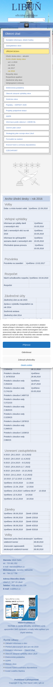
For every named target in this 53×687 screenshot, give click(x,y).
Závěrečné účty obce (14, 80)
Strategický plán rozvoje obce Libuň (20, 133)
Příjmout (26, 345)
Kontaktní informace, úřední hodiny (20, 40)
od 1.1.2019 (12, 62)
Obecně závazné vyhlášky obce (18, 93)
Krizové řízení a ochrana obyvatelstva (21, 145)
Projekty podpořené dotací (16, 111)
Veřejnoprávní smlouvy (15, 83)
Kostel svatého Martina (15, 671)
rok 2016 (11, 71)
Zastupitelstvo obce (13, 46)
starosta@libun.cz (17, 567)
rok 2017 (11, 68)
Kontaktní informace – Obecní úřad (20, 650)
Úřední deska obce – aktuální (17, 56)
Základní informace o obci (16, 643)
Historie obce (10, 664)
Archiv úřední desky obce (16, 59)
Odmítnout (26, 352)
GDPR (8, 116)
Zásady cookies (26, 365)
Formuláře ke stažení (14, 139)
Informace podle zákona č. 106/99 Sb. (21, 122)
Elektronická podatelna (15, 88)
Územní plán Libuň (13, 128)
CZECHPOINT (12, 150)
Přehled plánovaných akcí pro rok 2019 (21, 647)
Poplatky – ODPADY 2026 (16, 105)
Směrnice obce (12, 99)
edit (35, 683)
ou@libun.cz (15, 589)
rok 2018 (11, 65)
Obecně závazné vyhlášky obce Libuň (21, 654)
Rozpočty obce (12, 74)
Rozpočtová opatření (14, 77)
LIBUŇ (27, 6)
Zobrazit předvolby (26, 360)
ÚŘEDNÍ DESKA (12, 51)
